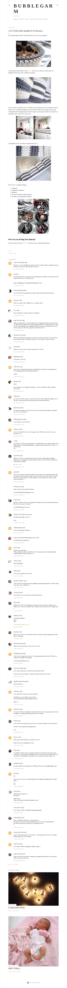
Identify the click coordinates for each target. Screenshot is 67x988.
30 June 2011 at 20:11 (19, 391)
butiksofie (17, 763)
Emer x (16, 737)
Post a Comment (13, 864)
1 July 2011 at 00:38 (18, 556)
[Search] (58, 5)
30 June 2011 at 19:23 (19, 315)
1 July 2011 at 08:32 (18, 576)
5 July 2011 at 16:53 (18, 802)
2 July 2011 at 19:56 (18, 716)
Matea (16, 721)
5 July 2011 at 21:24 (18, 812)
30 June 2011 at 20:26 (19, 402)
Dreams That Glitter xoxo (21, 514)
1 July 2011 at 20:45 (18, 648)
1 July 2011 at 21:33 (18, 663)
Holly (15, 396)
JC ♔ (15, 310)
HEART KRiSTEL (19, 581)
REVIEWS (39, 19)
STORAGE (25, 243)
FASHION (32, 19)
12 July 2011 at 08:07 (19, 839)
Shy (15, 773)
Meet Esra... (14, 968)
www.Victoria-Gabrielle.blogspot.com (25, 537)
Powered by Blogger (33, 983)
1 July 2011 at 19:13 (18, 638)
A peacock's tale (18, 832)
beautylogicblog (18, 290)
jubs (15, 472)
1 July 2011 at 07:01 (18, 566)
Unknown (16, 367)
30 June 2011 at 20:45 (19, 414)
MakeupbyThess (18, 419)
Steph (15, 500)
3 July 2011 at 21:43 (18, 745)
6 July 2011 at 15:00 (18, 827)
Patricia (16, 561)
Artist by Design (18, 668)
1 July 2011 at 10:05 (18, 587)
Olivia (15, 346)
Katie (15, 750)
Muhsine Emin (18, 335)
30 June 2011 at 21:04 (19, 424)
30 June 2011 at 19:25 (19, 330)
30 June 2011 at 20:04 (19, 376)
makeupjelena (18, 527)
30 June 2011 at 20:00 (19, 361)
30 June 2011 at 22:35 (19, 509)
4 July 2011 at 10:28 (18, 768)
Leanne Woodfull (19, 262)
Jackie (15, 571)
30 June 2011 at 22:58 (19, 522)
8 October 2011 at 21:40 (19, 860)
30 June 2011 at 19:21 (19, 295)
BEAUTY (21, 19)
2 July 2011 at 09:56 (18, 686)
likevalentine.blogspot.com (21, 624)
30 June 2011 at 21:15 (19, 450)
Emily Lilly (17, 592)
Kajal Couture (18, 320)
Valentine (16, 615)
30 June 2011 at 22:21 (19, 495)
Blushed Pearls (18, 643)
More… (46, 19)
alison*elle (17, 455)
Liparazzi (16, 632)
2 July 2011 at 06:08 (19, 676)
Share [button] (9, 251)
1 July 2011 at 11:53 (18, 597)
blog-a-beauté (18, 854)
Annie (15, 791)
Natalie (16, 381)
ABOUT (16, 19)
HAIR (27, 19)
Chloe (15, 547)
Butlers (30, 71)
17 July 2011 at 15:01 (18, 849)
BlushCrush (17, 408)
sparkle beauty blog (20, 681)
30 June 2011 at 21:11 (19, 436)
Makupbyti (17, 356)
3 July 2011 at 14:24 (18, 732)
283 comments (16, 971)
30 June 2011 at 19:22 (19, 305)
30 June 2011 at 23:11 (19, 532)
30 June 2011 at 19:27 (19, 341)
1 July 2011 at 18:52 (18, 627)
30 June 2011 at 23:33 (19, 542)
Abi (15, 274)
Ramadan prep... (17, 907)
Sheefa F (16, 300)
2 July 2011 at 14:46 (18, 704)
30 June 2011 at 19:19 (19, 269)
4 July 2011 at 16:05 (18, 786)
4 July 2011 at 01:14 (18, 758)
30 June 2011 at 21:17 (19, 467)
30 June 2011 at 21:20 (19, 481)
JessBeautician (18, 653)
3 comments (16, 910)
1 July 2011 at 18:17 (18, 610)
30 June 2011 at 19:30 (19, 351)
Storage (14, 253)
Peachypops (17, 817)
